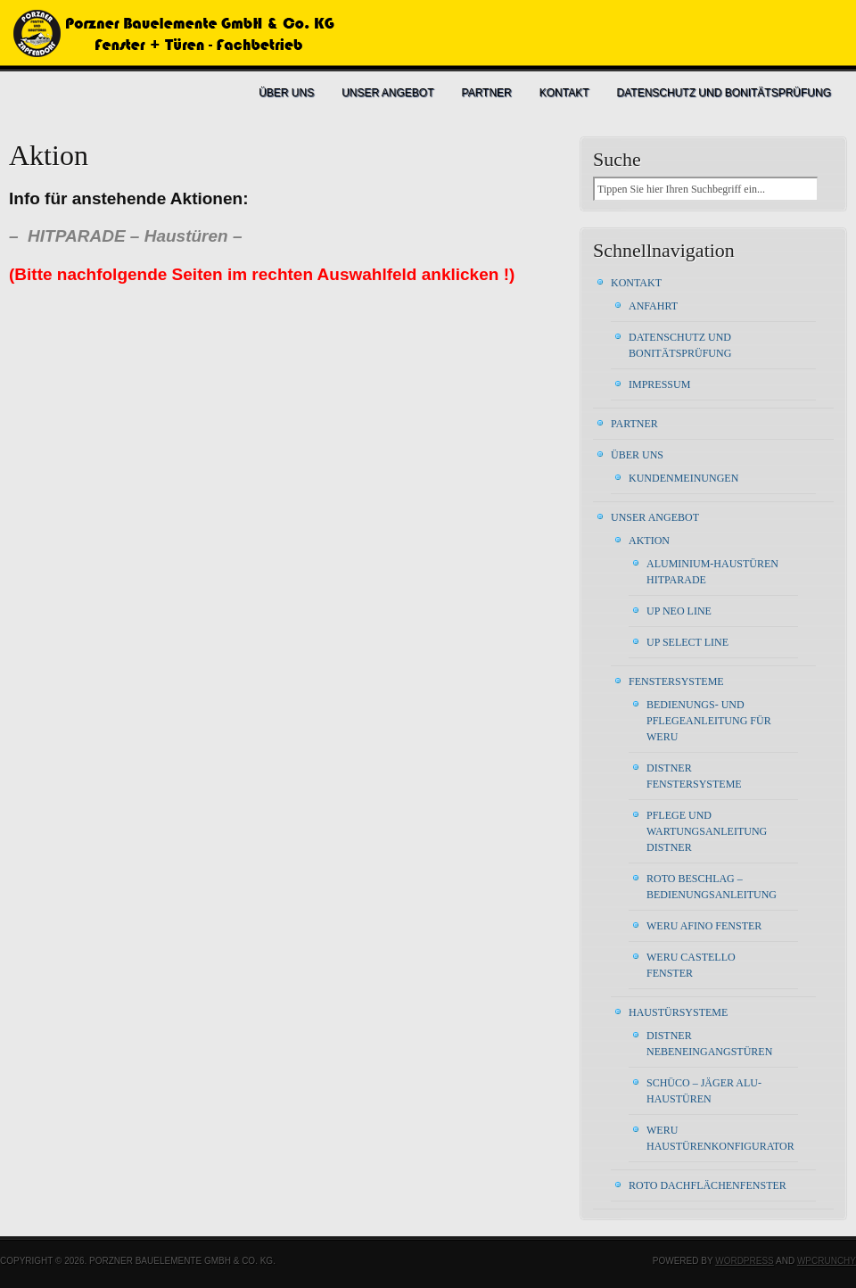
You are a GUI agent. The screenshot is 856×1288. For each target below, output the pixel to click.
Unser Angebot (387, 93)
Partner (487, 93)
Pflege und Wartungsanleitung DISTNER (706, 831)
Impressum (659, 384)
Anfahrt (653, 306)
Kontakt (564, 93)
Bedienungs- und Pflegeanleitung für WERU (708, 720)
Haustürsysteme (678, 1012)
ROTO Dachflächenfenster (707, 1185)
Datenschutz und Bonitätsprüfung (724, 93)
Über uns (286, 93)
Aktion (649, 540)
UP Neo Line (679, 611)
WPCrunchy (826, 1261)
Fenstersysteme (676, 681)
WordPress (744, 1261)
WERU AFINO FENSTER (703, 926)
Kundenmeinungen (683, 478)
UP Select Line (687, 642)
